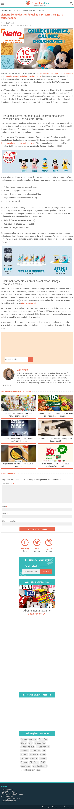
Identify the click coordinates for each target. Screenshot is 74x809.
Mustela (24, 754)
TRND (43, 762)
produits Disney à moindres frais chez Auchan (23, 76)
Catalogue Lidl (7, 790)
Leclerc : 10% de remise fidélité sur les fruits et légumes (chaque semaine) (56, 414)
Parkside (33, 758)
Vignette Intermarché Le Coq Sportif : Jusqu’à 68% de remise (18, 439)
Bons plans (16, 11)
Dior (30, 743)
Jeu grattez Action (9, 801)
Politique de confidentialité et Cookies (63, 807)
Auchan (24, 739)
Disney (52, 90)
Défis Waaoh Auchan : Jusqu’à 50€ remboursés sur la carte (55, 465)
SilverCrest (34, 762)
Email (4, 514)
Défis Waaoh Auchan (9, 792)
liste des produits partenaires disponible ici (18, 143)
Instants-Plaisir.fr (27, 747)
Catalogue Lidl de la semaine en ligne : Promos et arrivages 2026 (18, 414)
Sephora (24, 762)
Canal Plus (43, 739)
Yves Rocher (25, 766)
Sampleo (43, 758)
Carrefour (32, 739)
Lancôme (24, 751)
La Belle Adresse (43, 747)
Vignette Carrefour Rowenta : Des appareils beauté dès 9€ (55, 439)
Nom (4, 506)
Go (30, 359)
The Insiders (35, 751)
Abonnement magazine (37, 612)
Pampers (24, 758)
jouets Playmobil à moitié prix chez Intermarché (54, 73)
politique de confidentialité (50, 479)
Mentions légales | (47, 807)
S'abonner (46, 572)
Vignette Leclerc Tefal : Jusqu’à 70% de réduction (18, 465)
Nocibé (43, 754)
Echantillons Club (6, 11)
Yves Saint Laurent (40, 766)
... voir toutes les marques (31, 770)
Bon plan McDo (7, 796)
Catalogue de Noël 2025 (11, 798)
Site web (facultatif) (9, 521)
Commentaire (8, 484)
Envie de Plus (40, 743)
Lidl (43, 751)
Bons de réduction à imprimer (13, 794)
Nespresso (34, 754)
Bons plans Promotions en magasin (32, 11)
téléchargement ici (28, 303)
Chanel (23, 743)
